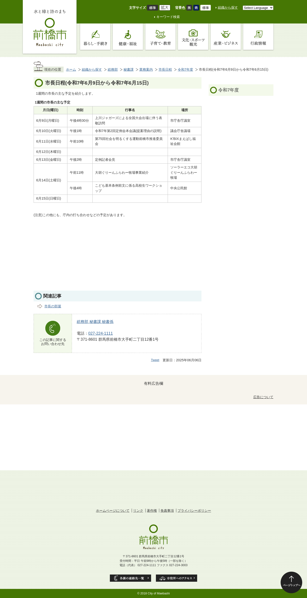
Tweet (155, 360)
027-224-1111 (100, 333)
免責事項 (167, 510)
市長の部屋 (52, 306)
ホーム (71, 69)
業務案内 (146, 69)
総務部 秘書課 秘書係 (95, 321)
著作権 (152, 510)
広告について (263, 397)
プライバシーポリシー (194, 510)
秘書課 (129, 69)
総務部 (113, 69)
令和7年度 (185, 69)
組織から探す (228, 7)
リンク (138, 510)
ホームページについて (113, 510)
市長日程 (165, 69)
